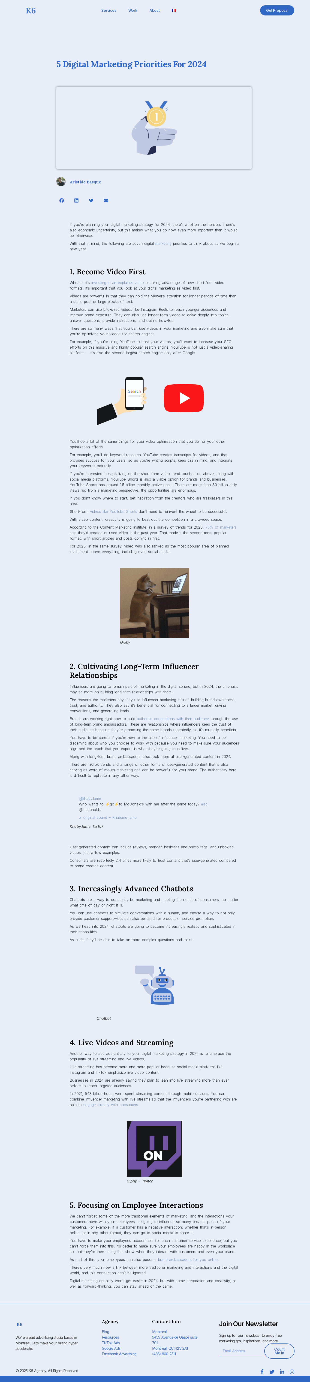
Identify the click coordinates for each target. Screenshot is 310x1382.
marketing (163, 243)
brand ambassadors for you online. (188, 1259)
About (154, 10)
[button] (61, 200)
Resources (110, 1337)
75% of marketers (221, 527)
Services (108, 10)
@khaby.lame (90, 798)
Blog (105, 1331)
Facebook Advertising (119, 1354)
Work (132, 10)
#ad (204, 804)
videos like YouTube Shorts (113, 511)
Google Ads (111, 1348)
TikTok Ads (111, 1342)
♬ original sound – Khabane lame (108, 817)
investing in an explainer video (117, 282)
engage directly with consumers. (111, 1104)
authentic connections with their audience (173, 718)
